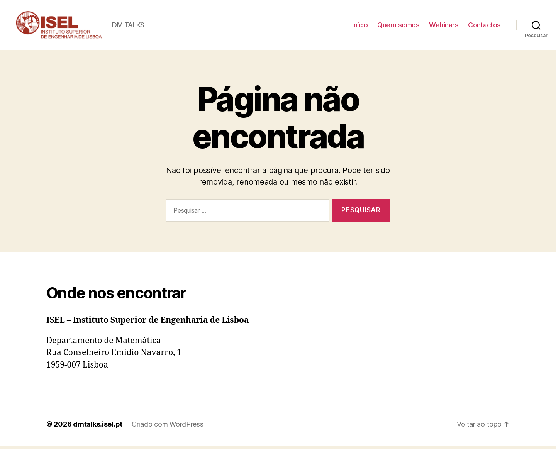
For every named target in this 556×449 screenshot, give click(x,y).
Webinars (443, 26)
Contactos (484, 26)
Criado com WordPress (167, 427)
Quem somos (398, 26)
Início (360, 26)
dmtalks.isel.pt (97, 427)
